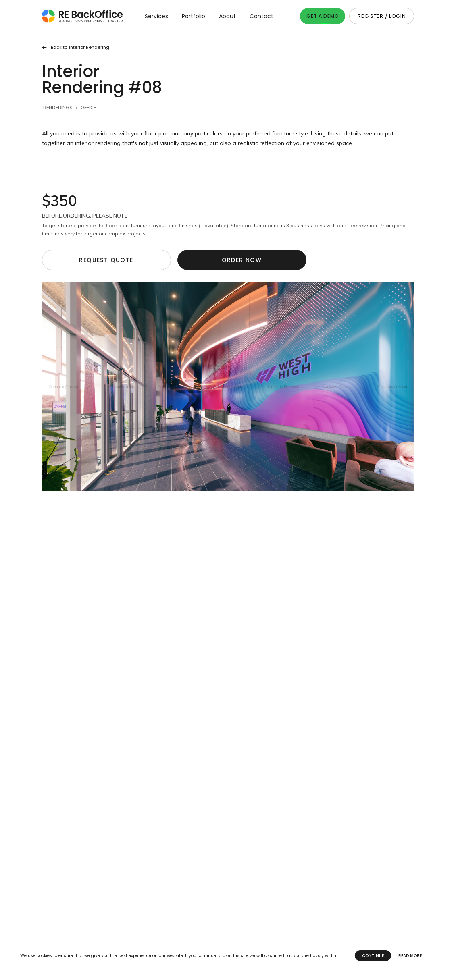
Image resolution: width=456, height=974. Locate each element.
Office (88, 107)
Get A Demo (322, 15)
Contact (261, 16)
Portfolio (193, 16)
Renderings (57, 107)
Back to (75, 47)
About (227, 16)
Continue (373, 956)
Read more (410, 956)
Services (156, 16)
